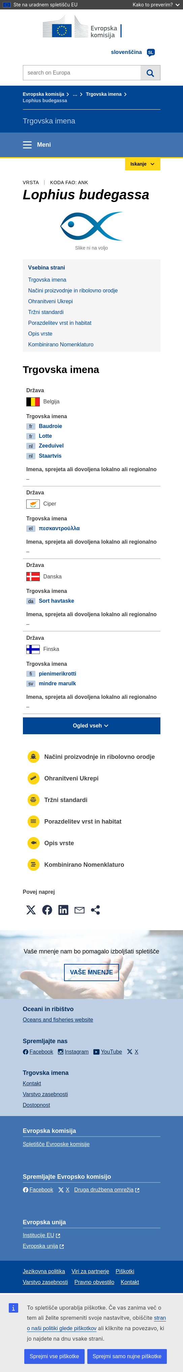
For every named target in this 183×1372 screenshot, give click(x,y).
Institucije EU (38, 1235)
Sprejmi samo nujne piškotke (127, 1356)
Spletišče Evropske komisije (56, 1144)
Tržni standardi (46, 312)
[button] (31, 910)
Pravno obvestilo (94, 1282)
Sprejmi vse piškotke (54, 1356)
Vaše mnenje (91, 972)
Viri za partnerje (90, 1271)
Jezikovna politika (44, 1271)
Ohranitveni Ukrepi (50, 301)
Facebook (38, 1190)
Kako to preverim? (156, 4)
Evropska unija (40, 1246)
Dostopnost (36, 1105)
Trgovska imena (104, 94)
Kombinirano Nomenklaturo (61, 344)
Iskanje (150, 72)
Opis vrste (40, 334)
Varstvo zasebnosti (45, 1094)
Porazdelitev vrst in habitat (60, 323)
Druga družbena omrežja (103, 1190)
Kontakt (32, 1083)
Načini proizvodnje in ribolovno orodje (73, 290)
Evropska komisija (43, 94)
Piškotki (125, 1271)
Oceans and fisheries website (58, 1020)
